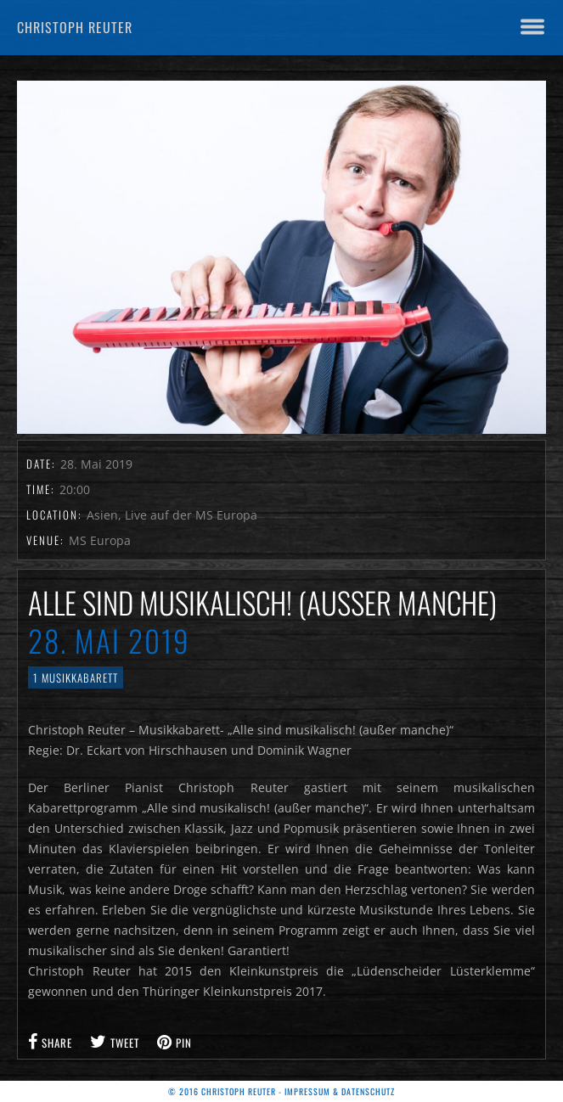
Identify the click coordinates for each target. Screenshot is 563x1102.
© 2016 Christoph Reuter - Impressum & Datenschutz (281, 1091)
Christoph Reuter (74, 27)
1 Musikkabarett (75, 677)
